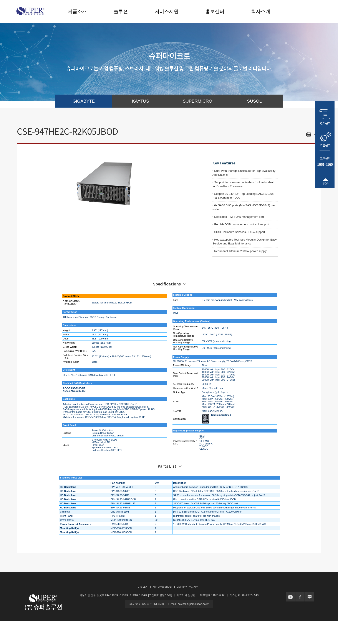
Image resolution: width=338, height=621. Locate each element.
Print (317, 134)
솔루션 (121, 11)
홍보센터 (214, 11)
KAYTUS (140, 101)
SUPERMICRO (197, 101)
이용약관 (142, 586)
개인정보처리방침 (162, 586)
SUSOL (254, 101)
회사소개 (260, 11)
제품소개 (77, 11)
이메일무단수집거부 (187, 586)
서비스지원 (167, 11)
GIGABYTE (84, 101)
